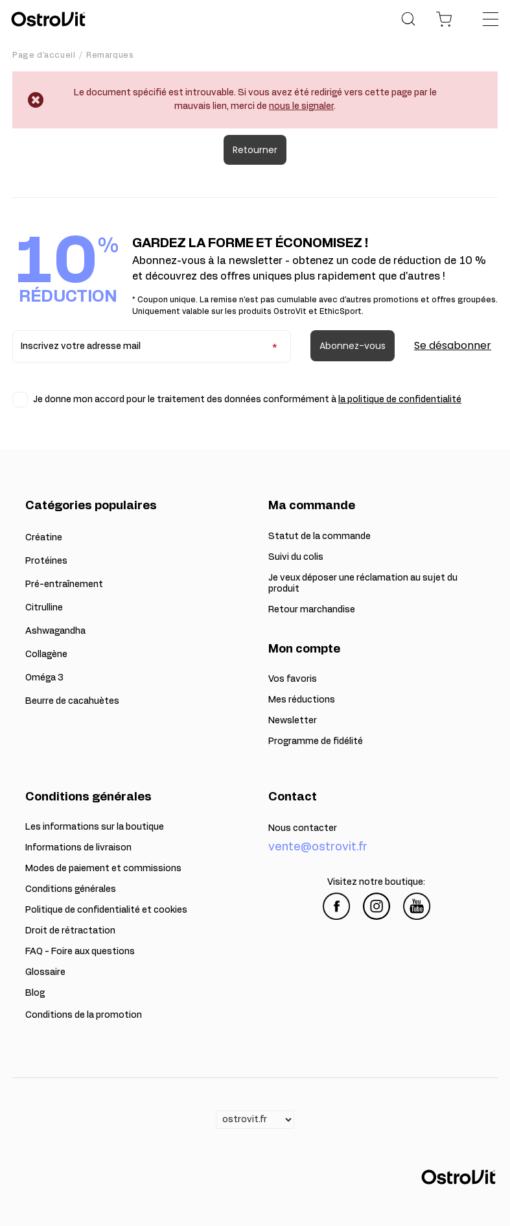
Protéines (46, 561)
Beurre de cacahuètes (72, 701)
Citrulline (44, 607)
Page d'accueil (43, 55)
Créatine (43, 537)
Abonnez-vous (352, 345)
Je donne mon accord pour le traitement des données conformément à (247, 399)
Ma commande (311, 506)
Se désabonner (452, 345)
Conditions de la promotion (83, 1015)
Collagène (46, 654)
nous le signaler (301, 106)
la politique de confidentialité (399, 399)
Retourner (255, 149)
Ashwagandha (55, 631)
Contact (292, 797)
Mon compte (304, 649)
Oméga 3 (44, 677)
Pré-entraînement (64, 584)
